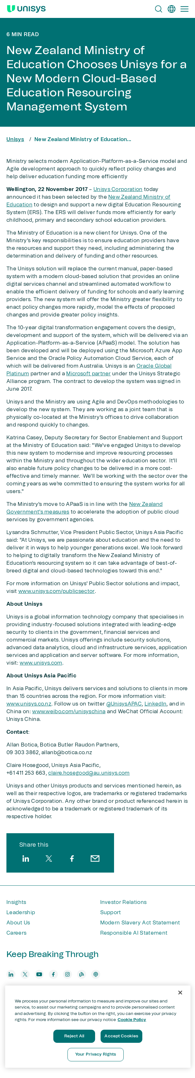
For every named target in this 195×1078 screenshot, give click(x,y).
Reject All (74, 1036)
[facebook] (72, 858)
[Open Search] (159, 9)
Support (110, 912)
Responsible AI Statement (134, 933)
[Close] (180, 993)
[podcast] (95, 974)
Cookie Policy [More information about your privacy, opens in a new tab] (132, 1020)
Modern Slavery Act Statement (140, 922)
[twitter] (48, 858)
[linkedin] (25, 858)
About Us (18, 922)
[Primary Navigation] (184, 9)
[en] (171, 9)
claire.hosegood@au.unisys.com (88, 773)
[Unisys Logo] (26, 9)
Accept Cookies (121, 1036)
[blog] (81, 974)
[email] (95, 858)
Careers (16, 933)
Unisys (15, 139)
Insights (16, 902)
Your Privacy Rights (95, 1054)
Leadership (20, 912)
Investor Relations (123, 902)
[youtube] (39, 974)
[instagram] (67, 974)
